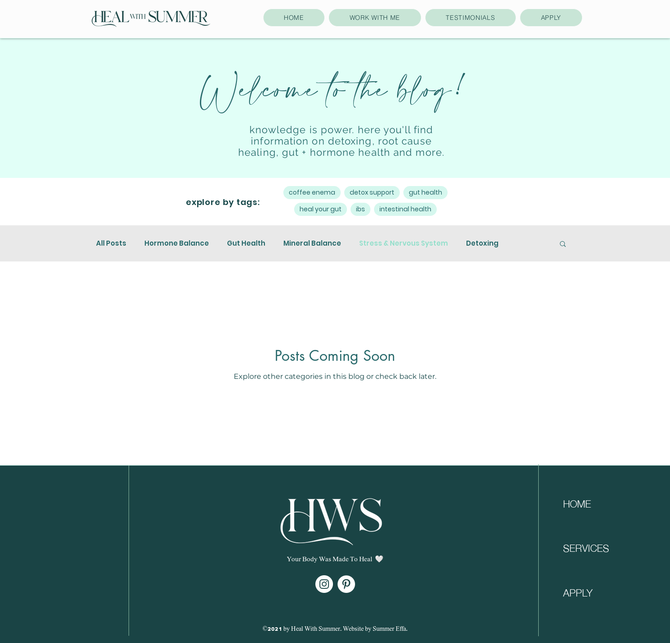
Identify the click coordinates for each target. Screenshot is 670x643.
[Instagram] (324, 584)
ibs (360, 209)
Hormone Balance (176, 243)
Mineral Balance (312, 243)
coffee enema (312, 192)
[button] (563, 244)
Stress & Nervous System (403, 243)
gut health (425, 192)
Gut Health (246, 243)
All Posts (111, 243)
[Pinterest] (346, 584)
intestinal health (405, 209)
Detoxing (482, 243)
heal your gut (321, 209)
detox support (372, 192)
